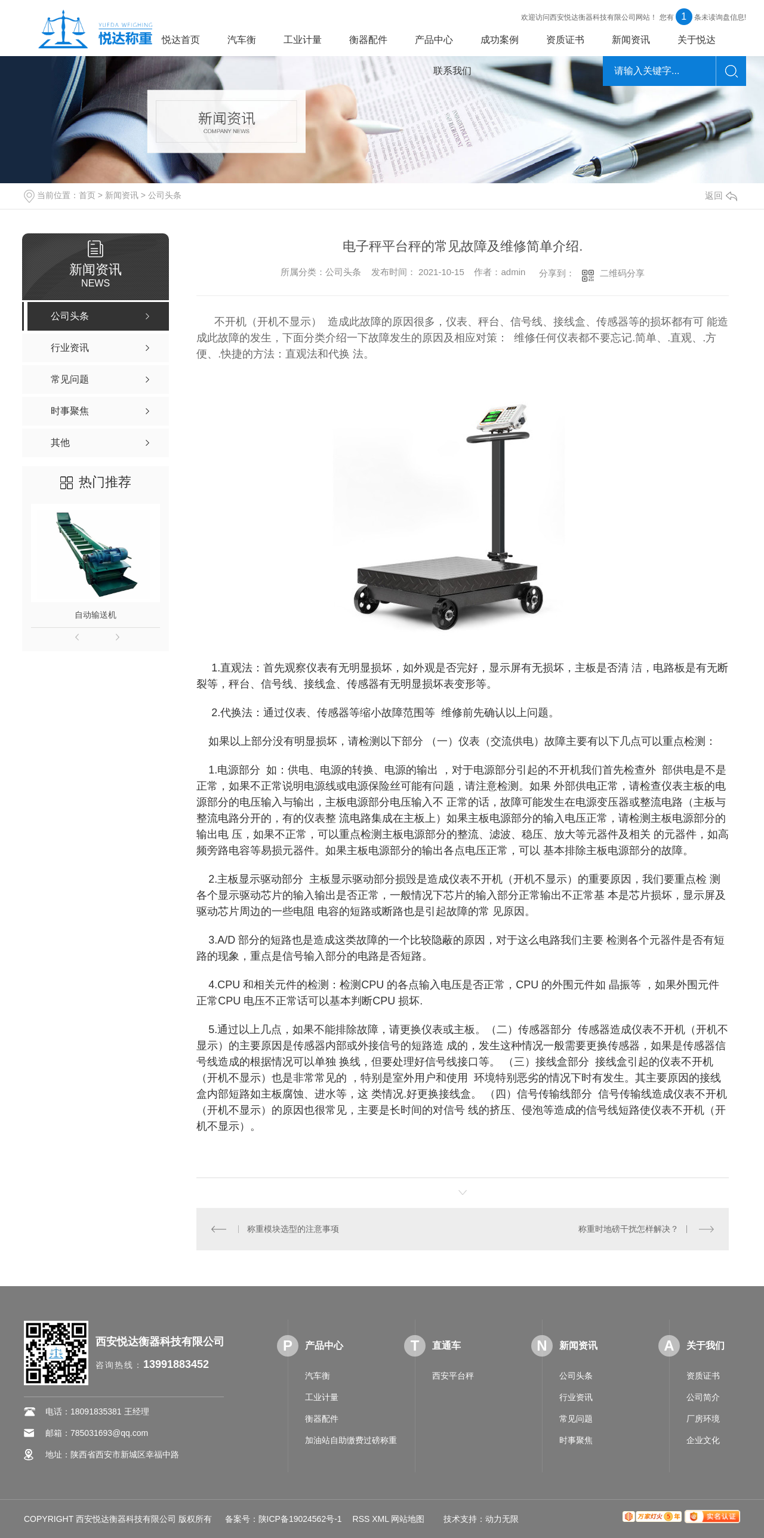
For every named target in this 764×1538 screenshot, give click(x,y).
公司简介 (703, 1397)
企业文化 (703, 1440)
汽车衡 (241, 40)
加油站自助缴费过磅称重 (351, 1440)
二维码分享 (622, 273)
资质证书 (565, 40)
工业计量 (303, 40)
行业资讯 (576, 1397)
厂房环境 (703, 1418)
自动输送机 (95, 614)
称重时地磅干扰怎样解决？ (628, 1229)
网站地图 (407, 1519)
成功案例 (499, 40)
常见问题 (576, 1418)
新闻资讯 (631, 40)
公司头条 (164, 195)
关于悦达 (696, 40)
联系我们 (452, 71)
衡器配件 (368, 40)
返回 (721, 195)
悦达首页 (181, 40)
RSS (361, 1519)
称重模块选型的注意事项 (293, 1229)
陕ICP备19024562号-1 (300, 1519)
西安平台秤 (453, 1375)
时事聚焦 (576, 1440)
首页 (87, 195)
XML (380, 1519)
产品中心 (434, 40)
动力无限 (502, 1519)
